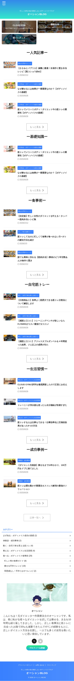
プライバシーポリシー (25, 665)
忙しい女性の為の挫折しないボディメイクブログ (37, 670)
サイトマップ (51, 665)
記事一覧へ (37, 524)
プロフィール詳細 (37, 654)
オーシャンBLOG (37, 14)
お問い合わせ (40, 665)
